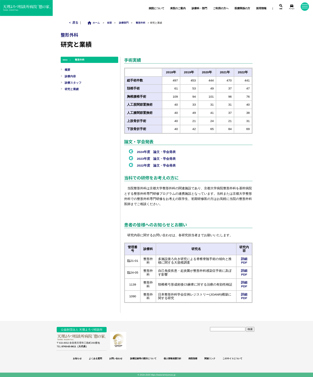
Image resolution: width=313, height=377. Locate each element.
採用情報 (261, 8)
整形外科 (140, 22)
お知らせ (77, 358)
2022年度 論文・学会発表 (156, 165)
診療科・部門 (199, 8)
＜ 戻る (73, 22)
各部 (109, 22)
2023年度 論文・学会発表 (156, 158)
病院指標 (192, 358)
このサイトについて (232, 358)
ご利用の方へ (221, 8)
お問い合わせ (115, 358)
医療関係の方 (242, 8)
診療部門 (124, 22)
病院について (156, 8)
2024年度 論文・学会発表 (156, 152)
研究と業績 (72, 89)
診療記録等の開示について (143, 358)
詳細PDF (244, 260)
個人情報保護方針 (172, 358)
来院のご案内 (178, 8)
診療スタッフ (73, 82)
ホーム (94, 22)
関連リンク (209, 358)
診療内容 (70, 76)
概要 (67, 69)
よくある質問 (95, 358)
